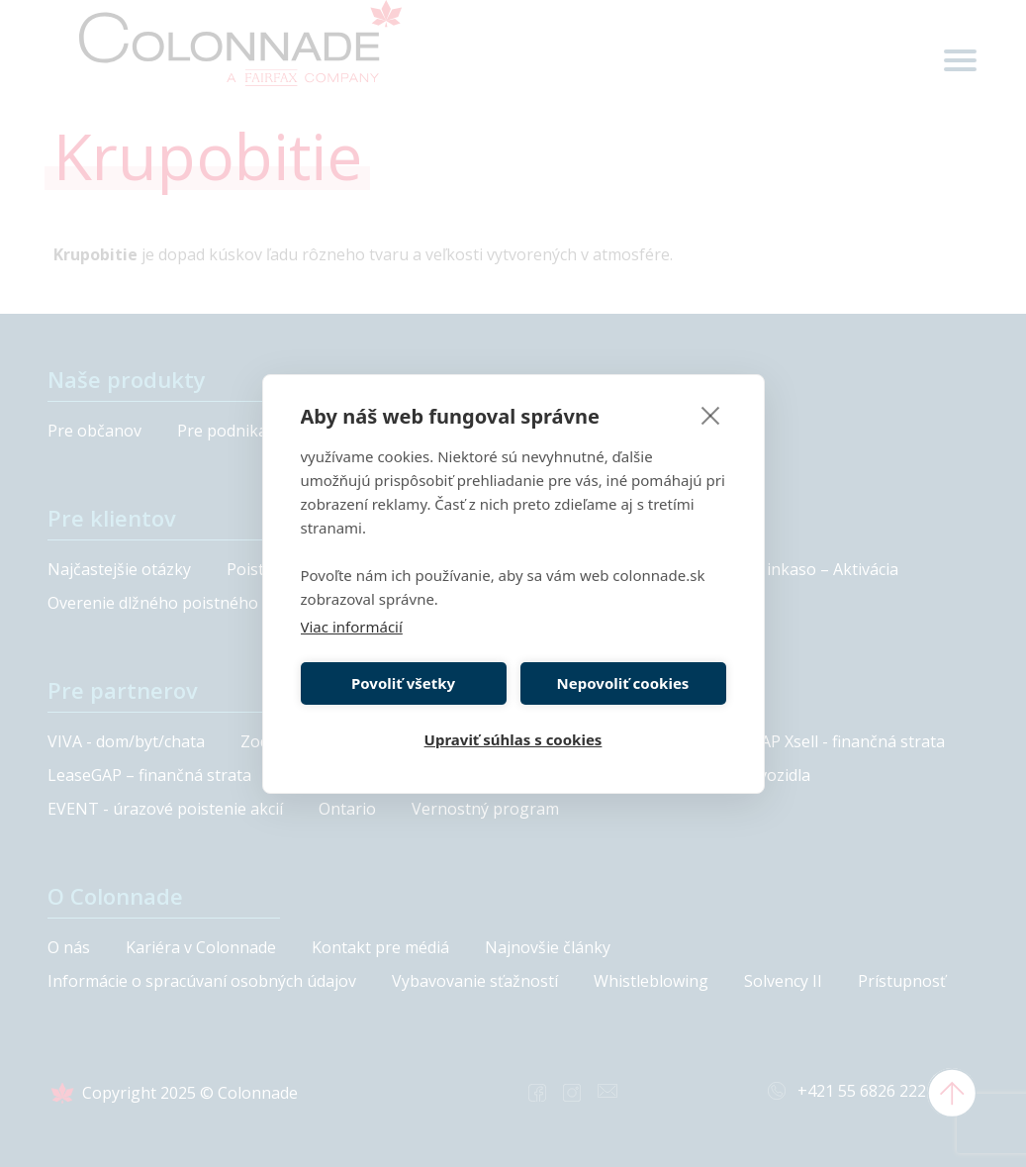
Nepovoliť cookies (623, 683)
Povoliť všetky (403, 683)
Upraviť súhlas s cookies (513, 739)
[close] (711, 415)
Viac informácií (352, 626)
